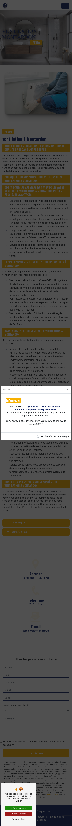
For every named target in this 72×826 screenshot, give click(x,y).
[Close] (68, 389)
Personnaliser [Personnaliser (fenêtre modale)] (18, 819)
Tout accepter (18, 808)
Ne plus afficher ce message (55, 436)
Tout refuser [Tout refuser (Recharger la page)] (18, 814)
